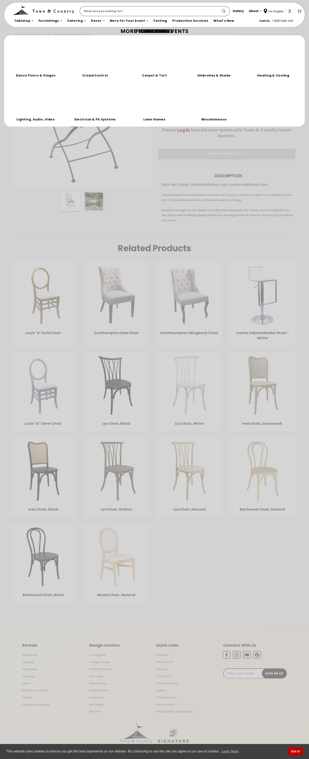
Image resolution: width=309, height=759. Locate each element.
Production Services (36, 705)
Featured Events (167, 683)
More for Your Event (35, 690)
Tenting (27, 697)
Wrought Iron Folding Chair (72, 35)
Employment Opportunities (174, 712)
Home (17, 35)
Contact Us (163, 676)
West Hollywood (100, 669)
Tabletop (28, 662)
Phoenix (94, 712)
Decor (26, 683)
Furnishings (32, 35)
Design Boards (166, 697)
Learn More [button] (230, 751)
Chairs (47, 35)
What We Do (164, 662)
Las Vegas (96, 705)
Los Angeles (97, 655)
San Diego (96, 676)
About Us (162, 655)
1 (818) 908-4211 (282, 21)
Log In (183, 130)
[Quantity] (272, 89)
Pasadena (96, 697)
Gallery (161, 690)
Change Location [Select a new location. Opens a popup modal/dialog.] (240, 118)
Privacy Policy (165, 705)
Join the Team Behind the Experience (268, 42)
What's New (30, 655)
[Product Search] (150, 11)
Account (162, 669)
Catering (28, 676)
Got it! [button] (295, 751)
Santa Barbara (99, 690)
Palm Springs (98, 683)
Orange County (99, 662)
